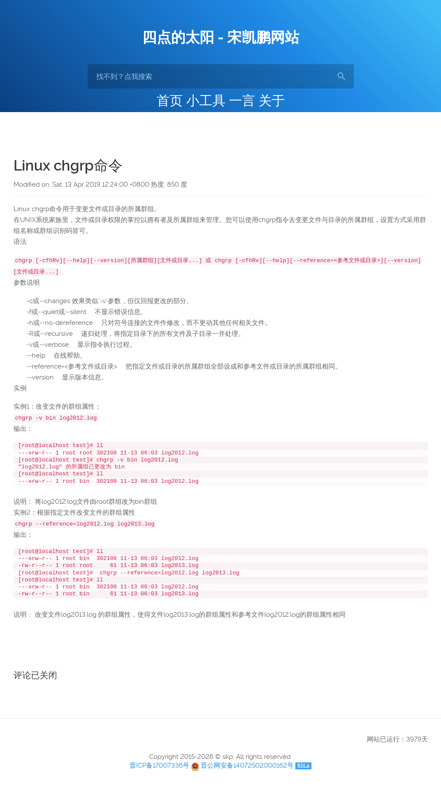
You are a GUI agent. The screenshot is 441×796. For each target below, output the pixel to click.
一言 (242, 100)
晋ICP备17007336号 (159, 775)
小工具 (206, 100)
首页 (170, 100)
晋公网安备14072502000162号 (247, 775)
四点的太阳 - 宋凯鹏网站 (220, 37)
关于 (272, 100)
